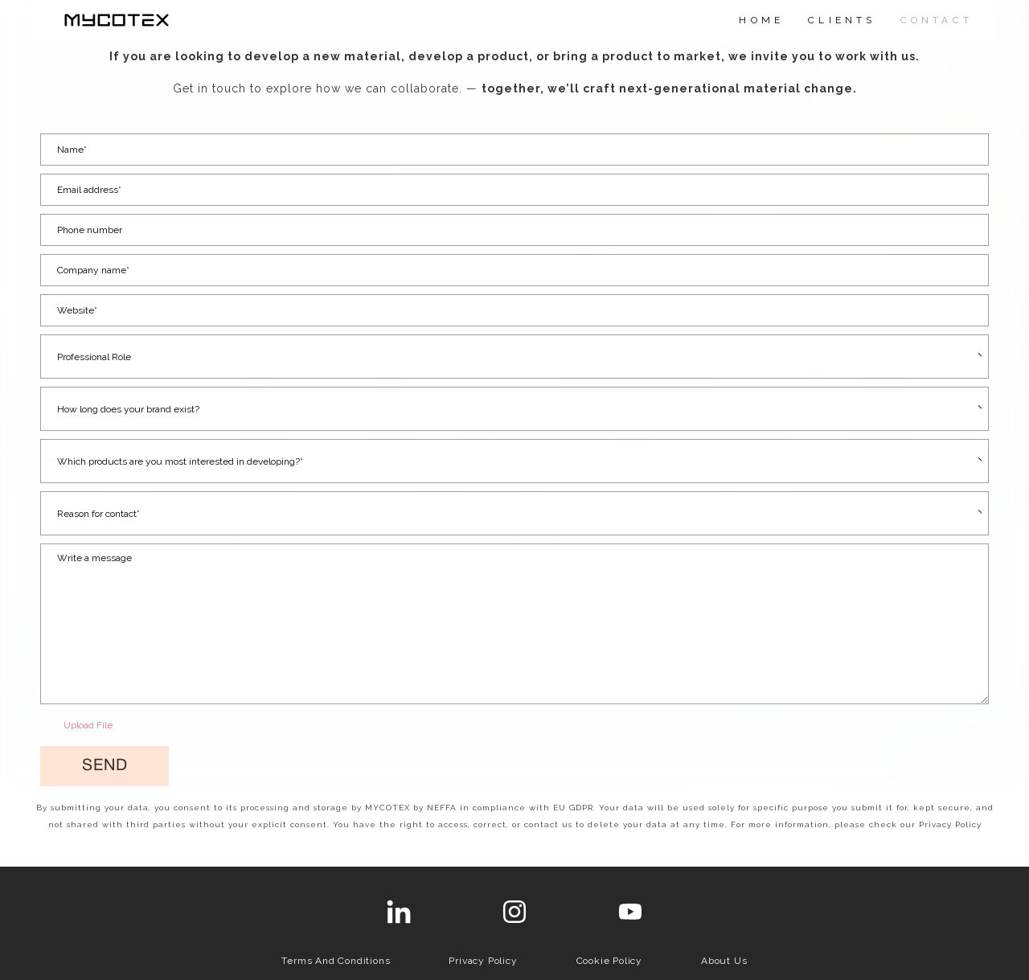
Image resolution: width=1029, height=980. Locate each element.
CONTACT (936, 20)
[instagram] (514, 912)
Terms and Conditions (335, 960)
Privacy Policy (483, 960)
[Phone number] (514, 230)
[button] (104, 766)
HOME (761, 20)
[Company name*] (514, 270)
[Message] (514, 623)
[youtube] (630, 912)
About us (724, 960)
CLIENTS (841, 20)
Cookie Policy (609, 960)
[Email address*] (514, 190)
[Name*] (514, 149)
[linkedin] (399, 912)
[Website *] (514, 310)
